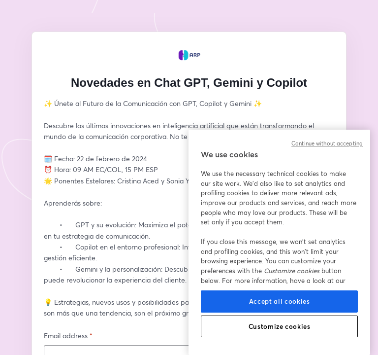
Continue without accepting (327, 143)
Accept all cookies (279, 301)
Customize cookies (280, 326)
